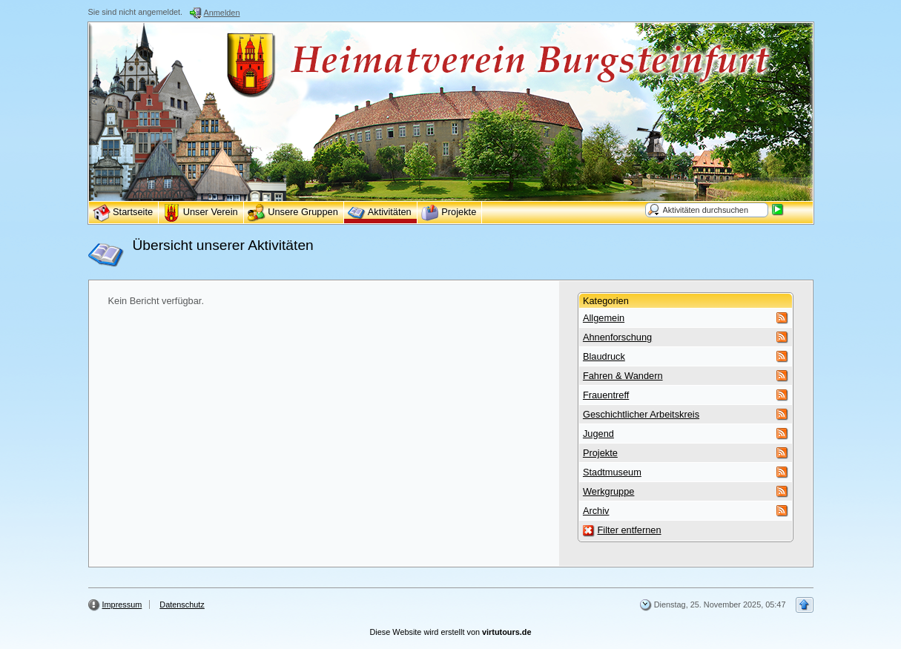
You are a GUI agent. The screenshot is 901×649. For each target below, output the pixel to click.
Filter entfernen (629, 530)
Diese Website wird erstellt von (451, 631)
